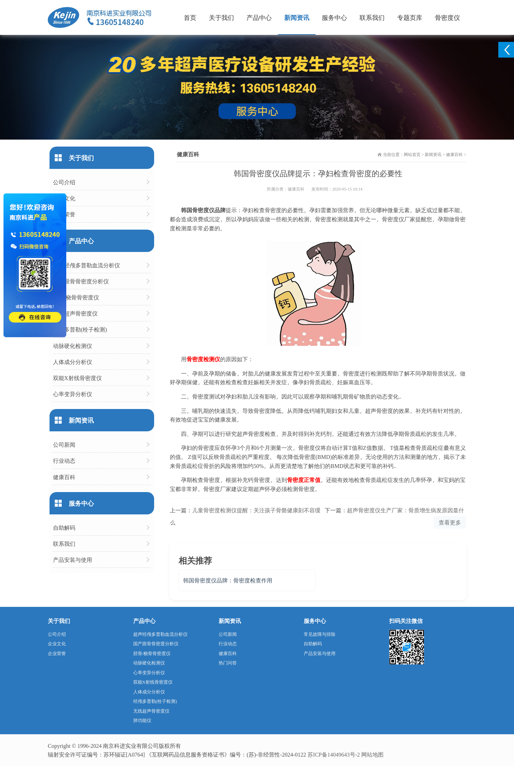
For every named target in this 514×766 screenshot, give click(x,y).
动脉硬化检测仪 (72, 346)
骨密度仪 (447, 17)
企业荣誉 (64, 214)
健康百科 (454, 154)
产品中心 (259, 17)
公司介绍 (64, 182)
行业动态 (64, 460)
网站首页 (412, 154)
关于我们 (221, 17)
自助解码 (64, 527)
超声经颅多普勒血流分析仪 (86, 265)
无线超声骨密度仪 (75, 313)
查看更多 (450, 522)
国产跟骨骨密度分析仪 (81, 281)
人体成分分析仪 (72, 362)
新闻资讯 (296, 17)
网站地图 (372, 754)
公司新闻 (64, 444)
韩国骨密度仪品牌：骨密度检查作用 (227, 580)
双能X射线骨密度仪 (77, 378)
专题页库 (409, 17)
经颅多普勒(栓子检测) (80, 329)
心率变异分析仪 (72, 394)
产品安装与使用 (72, 560)
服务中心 (334, 17)
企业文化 (64, 198)
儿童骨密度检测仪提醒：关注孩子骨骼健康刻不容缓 (256, 510)
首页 (190, 17)
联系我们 (372, 17)
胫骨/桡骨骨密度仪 (76, 297)
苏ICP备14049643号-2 (334, 754)
